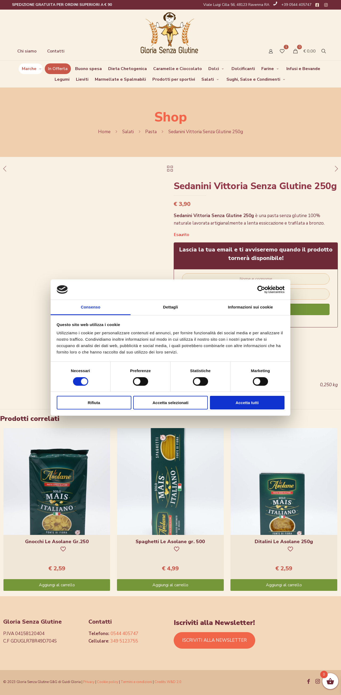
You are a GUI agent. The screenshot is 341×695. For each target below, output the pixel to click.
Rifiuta (94, 402)
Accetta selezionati (170, 402)
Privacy (89, 682)
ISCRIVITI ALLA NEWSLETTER (214, 640)
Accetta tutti (247, 402)
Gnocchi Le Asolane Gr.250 (57, 541)
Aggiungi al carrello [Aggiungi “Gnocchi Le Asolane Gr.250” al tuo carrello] (57, 585)
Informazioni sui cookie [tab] (250, 307)
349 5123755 (124, 641)
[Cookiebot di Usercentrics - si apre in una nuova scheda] (261, 290)
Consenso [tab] (90, 307)
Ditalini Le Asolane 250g (284, 541)
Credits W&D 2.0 (168, 682)
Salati (128, 132)
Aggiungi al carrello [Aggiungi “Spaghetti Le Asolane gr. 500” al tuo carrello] (170, 585)
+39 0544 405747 (296, 4)
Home (104, 132)
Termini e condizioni (136, 682)
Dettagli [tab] (170, 307)
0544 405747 (124, 634)
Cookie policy (108, 682)
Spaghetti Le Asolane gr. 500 (170, 541)
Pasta (151, 132)
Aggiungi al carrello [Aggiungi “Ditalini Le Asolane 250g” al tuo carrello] (284, 585)
